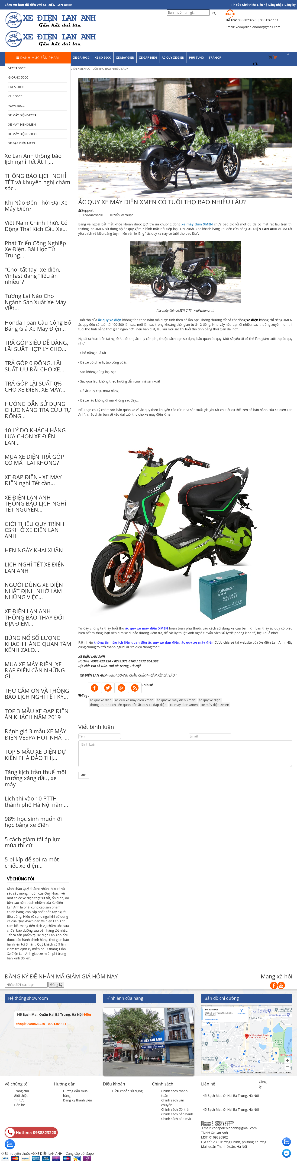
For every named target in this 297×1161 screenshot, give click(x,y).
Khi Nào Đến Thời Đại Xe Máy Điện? (36, 205)
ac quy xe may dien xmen (134, 700)
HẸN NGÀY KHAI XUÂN (34, 550)
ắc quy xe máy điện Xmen (176, 700)
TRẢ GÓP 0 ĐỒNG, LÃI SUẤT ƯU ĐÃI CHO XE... (34, 366)
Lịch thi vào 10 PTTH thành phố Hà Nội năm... (36, 801)
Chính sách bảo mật (176, 1119)
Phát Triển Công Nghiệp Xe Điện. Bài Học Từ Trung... (35, 249)
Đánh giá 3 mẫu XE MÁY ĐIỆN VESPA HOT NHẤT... (37, 734)
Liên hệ (19, 1105)
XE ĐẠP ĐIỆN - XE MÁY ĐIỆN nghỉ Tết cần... (33, 480)
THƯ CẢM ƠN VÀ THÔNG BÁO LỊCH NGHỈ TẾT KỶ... (37, 693)
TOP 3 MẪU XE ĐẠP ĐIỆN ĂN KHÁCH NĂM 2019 (36, 714)
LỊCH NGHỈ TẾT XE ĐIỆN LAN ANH (35, 567)
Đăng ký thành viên (77, 1100)
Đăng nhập (275, 5)
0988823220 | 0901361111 (258, 20)
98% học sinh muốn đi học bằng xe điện (33, 822)
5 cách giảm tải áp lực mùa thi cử (32, 842)
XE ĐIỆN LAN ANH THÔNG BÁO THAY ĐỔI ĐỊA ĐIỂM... (34, 617)
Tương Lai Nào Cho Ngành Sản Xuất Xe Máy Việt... (35, 302)
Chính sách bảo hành (177, 1114)
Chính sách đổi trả (175, 1109)
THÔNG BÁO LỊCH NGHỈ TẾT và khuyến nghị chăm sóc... (37, 182)
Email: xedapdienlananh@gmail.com (229, 1128)
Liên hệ (262, 5)
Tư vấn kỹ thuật (121, 215)
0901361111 (224, 1124)
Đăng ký (290, 5)
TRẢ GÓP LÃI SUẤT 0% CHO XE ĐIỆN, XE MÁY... (35, 386)
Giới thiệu (249, 5)
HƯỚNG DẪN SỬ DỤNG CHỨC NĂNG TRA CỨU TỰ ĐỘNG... (38, 410)
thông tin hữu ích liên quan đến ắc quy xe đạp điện (128, 704)
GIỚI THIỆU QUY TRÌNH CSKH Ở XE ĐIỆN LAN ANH (34, 530)
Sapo (90, 1153)
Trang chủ (21, 1091)
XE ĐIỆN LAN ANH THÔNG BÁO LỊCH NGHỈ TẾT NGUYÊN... (35, 503)
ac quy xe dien (101, 700)
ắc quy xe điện (209, 700)
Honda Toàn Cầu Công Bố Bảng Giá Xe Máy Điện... (38, 325)
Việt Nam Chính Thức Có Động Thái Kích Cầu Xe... (36, 225)
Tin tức (19, 1100)
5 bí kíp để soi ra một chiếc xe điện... (32, 862)
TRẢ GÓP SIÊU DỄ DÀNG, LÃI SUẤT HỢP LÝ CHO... (36, 345)
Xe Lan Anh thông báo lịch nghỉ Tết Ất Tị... (33, 158)
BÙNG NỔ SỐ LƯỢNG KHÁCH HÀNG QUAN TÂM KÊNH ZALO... (38, 644)
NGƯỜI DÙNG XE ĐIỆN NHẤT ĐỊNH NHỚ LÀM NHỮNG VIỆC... (34, 591)
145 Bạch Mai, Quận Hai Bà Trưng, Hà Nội (49, 1014)
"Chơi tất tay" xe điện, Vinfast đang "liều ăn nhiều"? (32, 275)
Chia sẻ (147, 685)
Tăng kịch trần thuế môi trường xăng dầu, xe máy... (35, 778)
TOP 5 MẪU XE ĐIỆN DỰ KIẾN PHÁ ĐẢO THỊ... (35, 754)
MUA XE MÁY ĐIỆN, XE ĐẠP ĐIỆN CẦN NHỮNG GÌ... (35, 670)
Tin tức (236, 5)
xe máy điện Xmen (215, 704)
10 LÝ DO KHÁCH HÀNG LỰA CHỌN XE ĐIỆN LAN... (35, 436)
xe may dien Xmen (184, 704)
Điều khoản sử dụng (127, 1091)
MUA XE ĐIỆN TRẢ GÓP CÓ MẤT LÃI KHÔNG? (34, 459)
